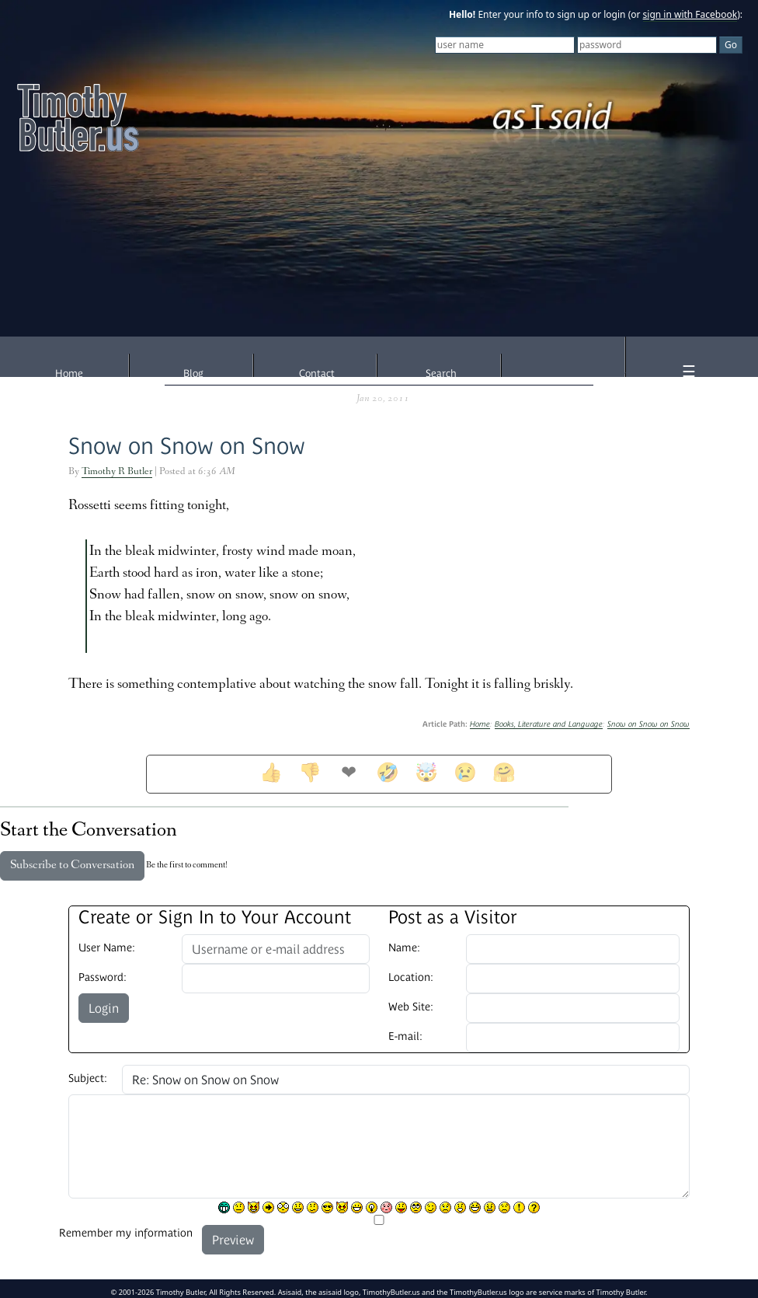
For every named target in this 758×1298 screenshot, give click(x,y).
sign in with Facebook (690, 14)
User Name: (106, 947)
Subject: (87, 1078)
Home (69, 373)
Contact (317, 373)
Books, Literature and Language (549, 724)
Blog (193, 373)
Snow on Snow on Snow (186, 446)
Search (441, 373)
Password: (102, 977)
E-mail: (405, 1036)
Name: (404, 947)
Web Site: (410, 1006)
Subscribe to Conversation (72, 866)
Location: (410, 977)
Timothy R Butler (117, 472)
